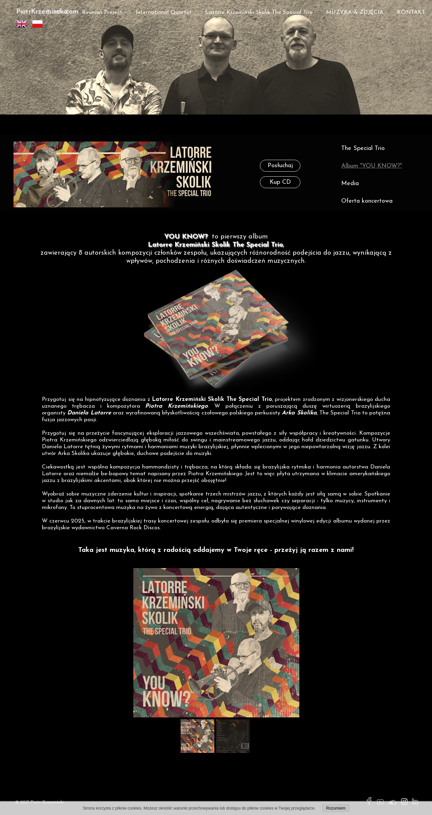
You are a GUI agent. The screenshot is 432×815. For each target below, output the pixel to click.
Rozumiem (335, 808)
